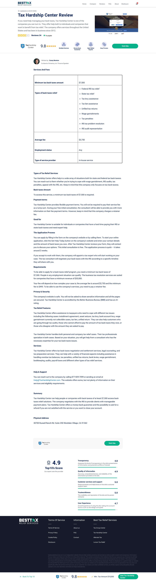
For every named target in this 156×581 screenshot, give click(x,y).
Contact (76, 537)
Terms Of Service (53, 528)
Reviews (102, 4)
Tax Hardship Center (100, 533)
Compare (93, 4)
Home (84, 4)
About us (77, 528)
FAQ (109, 4)
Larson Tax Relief (99, 542)
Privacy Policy (53, 533)
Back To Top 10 (27, 577)
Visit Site (125, 46)
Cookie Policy (52, 537)
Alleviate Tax (97, 537)
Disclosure (51, 542)
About (117, 4)
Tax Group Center (99, 528)
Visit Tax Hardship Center (127, 577)
